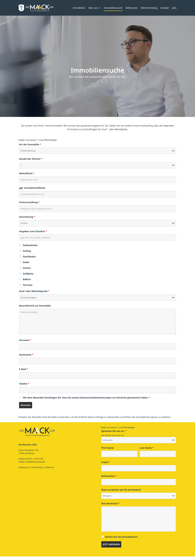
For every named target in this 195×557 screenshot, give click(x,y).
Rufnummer (109, 476)
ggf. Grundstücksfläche (32, 188)
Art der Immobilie (30, 144)
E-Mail (23, 369)
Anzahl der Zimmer (30, 159)
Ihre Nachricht (110, 504)
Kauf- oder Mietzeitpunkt (34, 291)
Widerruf (50, 468)
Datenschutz (37, 468)
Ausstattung (27, 217)
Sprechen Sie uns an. (113, 431)
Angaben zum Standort (33, 231)
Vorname (25, 340)
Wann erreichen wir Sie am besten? (121, 490)
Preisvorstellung (29, 202)
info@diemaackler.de (35, 462)
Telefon (24, 384)
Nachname (26, 355)
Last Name (147, 448)
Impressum (23, 468)
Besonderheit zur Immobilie (35, 306)
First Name (107, 448)
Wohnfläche (26, 173)
